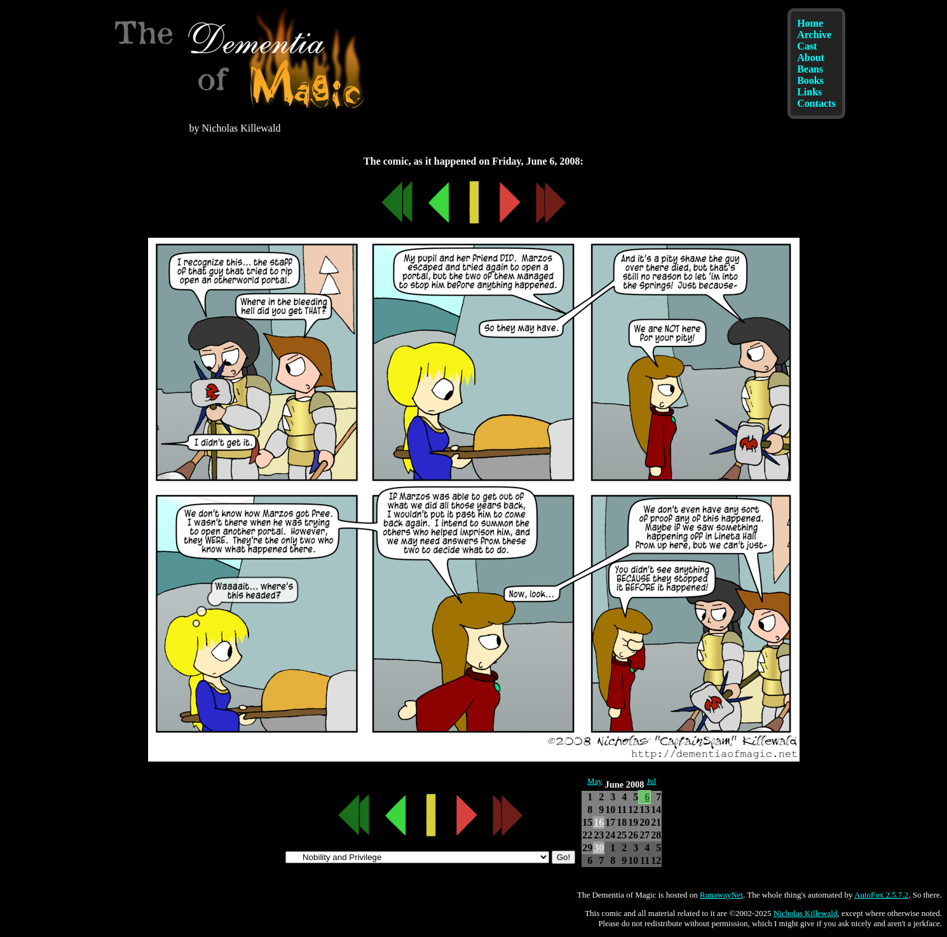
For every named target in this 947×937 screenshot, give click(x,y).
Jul (651, 781)
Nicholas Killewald (805, 913)
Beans (810, 69)
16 (599, 822)
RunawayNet (721, 894)
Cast (807, 46)
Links (809, 91)
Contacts (816, 103)
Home (810, 23)
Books (810, 80)
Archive (814, 34)
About (810, 57)
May (594, 781)
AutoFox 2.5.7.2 (881, 894)
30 (599, 847)
